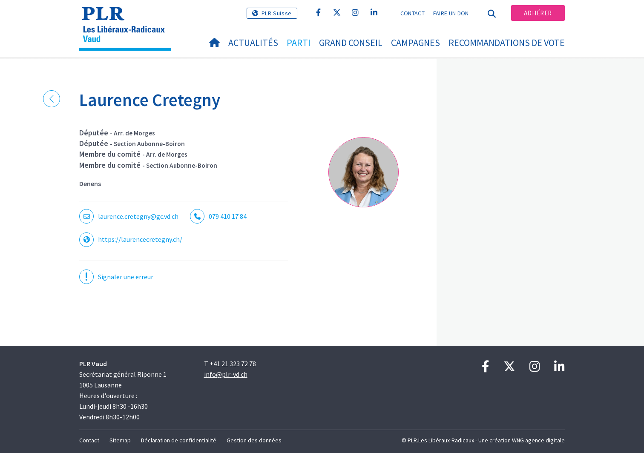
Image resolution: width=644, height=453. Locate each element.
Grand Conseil (350, 43)
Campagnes (415, 43)
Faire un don (451, 13)
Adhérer (538, 13)
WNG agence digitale (538, 440)
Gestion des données (254, 440)
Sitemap (120, 440)
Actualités (253, 43)
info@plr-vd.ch (225, 374)
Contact (412, 13)
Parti (298, 43)
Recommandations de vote (506, 43)
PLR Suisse (277, 13)
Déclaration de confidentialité (178, 440)
